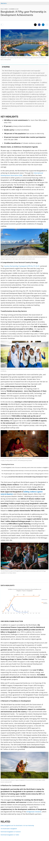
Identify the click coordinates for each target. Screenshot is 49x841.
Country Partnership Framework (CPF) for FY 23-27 (21, 266)
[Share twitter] (35, 24)
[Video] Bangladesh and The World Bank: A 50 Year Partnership (17, 825)
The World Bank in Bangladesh (9, 828)
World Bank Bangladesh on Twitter (10, 835)
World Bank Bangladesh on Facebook (11, 831)
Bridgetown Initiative (33, 812)
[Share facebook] (39, 24)
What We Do (4, 3)
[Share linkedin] (43, 24)
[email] (2, 24)
